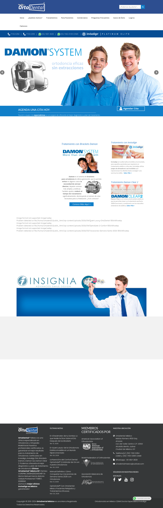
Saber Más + (128, 173)
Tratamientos (51, 18)
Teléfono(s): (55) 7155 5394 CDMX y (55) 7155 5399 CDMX (128, 454)
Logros (132, 18)
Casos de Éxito (119, 18)
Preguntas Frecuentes (100, 18)
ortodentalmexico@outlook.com (129, 464)
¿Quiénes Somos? (35, 18)
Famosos (23, 26)
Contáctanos (82, 18)
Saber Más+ (130, 206)
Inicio (22, 18)
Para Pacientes (67, 18)
